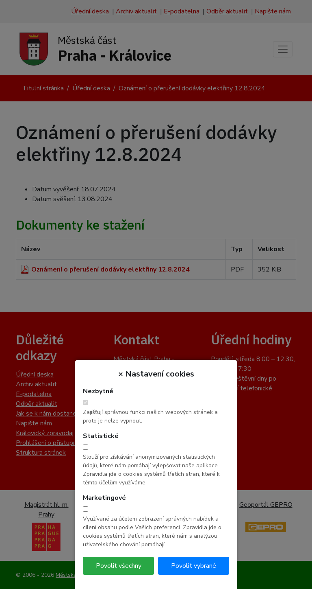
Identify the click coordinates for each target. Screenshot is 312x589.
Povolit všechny (118, 565)
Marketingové (104, 497)
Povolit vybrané (193, 565)
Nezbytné (98, 391)
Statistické (101, 435)
